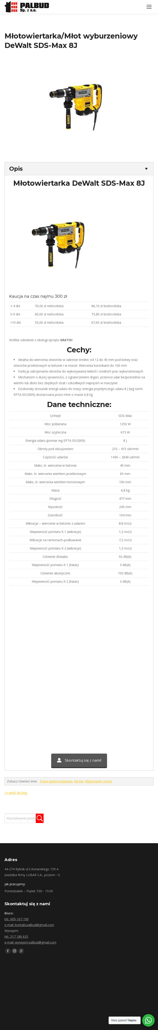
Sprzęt (78, 781)
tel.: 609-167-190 (16, 919)
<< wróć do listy (15, 793)
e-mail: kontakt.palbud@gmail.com (29, 925)
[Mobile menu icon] (149, 6)
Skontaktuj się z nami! (79, 760)
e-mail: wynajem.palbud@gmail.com (30, 942)
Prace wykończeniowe (56, 781)
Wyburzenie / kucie (98, 781)
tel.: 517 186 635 (16, 936)
